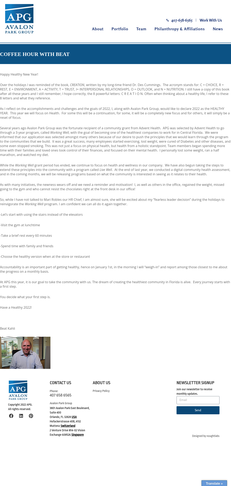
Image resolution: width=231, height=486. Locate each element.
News (218, 28)
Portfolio (120, 28)
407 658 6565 (60, 395)
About (97, 28)
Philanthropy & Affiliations (180, 28)
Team (141, 28)
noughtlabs (213, 436)
